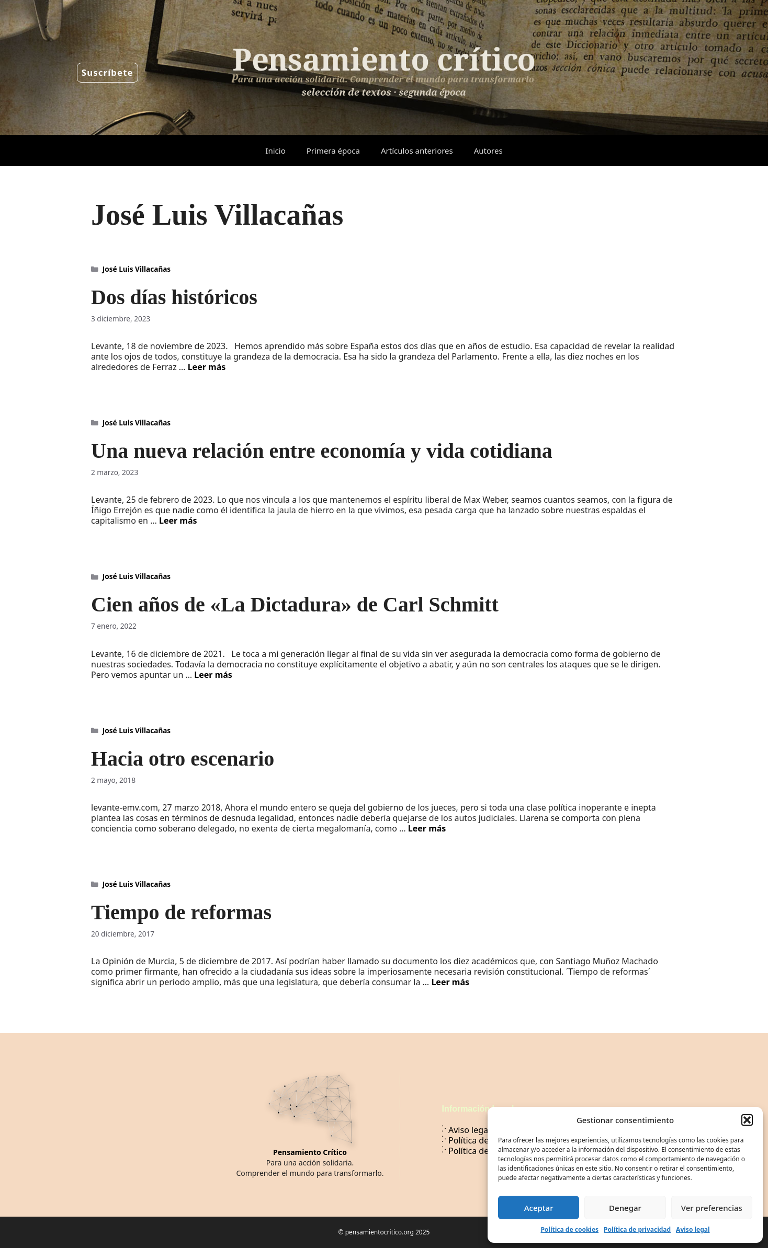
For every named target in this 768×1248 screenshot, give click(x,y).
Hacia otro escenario (182, 758)
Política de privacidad (637, 1229)
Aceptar (539, 1208)
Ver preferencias (711, 1208)
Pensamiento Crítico (310, 1152)
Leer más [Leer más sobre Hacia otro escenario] (427, 828)
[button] (747, 1120)
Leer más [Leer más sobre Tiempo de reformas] (450, 982)
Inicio (275, 150)
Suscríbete (107, 72)
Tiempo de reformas (181, 912)
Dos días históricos (174, 297)
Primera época (333, 150)
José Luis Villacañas (137, 269)
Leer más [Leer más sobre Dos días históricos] (207, 367)
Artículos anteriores (417, 150)
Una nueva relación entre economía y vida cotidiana (321, 451)
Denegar (625, 1208)
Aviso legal (692, 1229)
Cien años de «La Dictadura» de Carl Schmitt (295, 604)
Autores (488, 150)
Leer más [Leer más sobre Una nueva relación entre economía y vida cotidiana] (178, 520)
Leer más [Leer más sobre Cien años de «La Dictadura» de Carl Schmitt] (213, 674)
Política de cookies (569, 1229)
